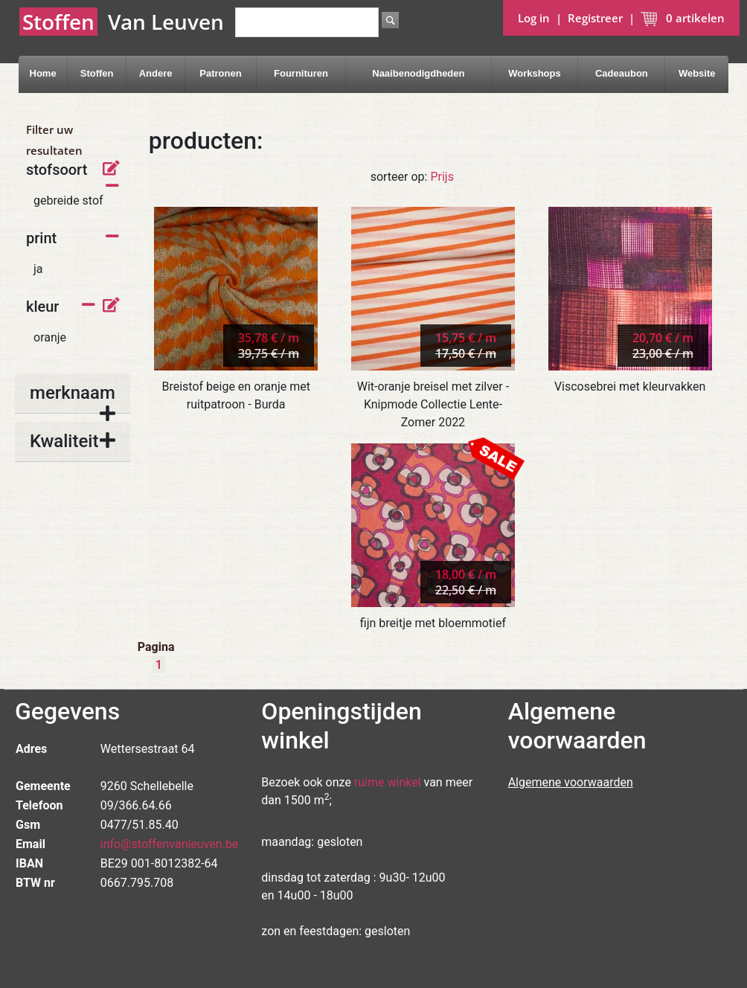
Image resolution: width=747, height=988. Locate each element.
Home (43, 73)
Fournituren (301, 73)
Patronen (220, 73)
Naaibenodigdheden (418, 73)
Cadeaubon (621, 73)
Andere (156, 73)
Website (697, 73)
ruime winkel (387, 782)
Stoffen (97, 73)
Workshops (534, 73)
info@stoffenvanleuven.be (169, 844)
